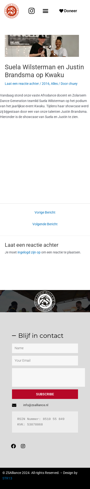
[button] (45, 11)
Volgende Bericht (45, 224)
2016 (45, 84)
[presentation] (48, 377)
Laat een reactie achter (22, 84)
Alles (54, 84)
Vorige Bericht (45, 212)
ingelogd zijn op (29, 252)
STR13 (7, 478)
